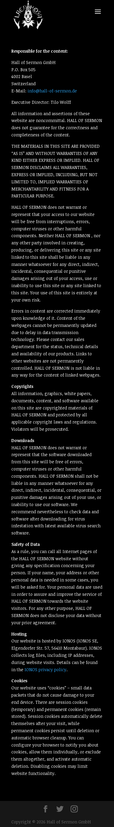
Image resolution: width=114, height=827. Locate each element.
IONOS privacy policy (45, 669)
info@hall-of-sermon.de (52, 91)
